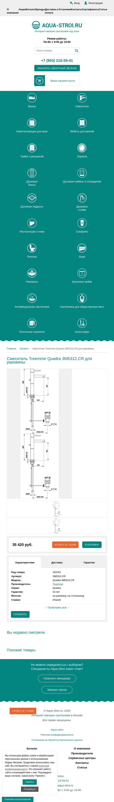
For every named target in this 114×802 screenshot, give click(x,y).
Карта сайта (57, 730)
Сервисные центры (82, 758)
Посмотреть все (56, 607)
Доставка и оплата (51, 11)
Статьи (103, 9)
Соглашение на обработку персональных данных (56, 740)
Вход (77, 3)
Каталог (30, 9)
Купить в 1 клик (64, 544)
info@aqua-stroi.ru (61, 785)
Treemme (58, 584)
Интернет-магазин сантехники (50, 715)
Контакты (76, 9)
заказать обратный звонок (57, 68)
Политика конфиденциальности (56, 735)
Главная (11, 348)
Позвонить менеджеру (57, 678)
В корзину (91, 544)
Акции (22, 9)
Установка (64, 9)
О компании (13, 11)
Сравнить (20, 614)
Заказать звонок (57, 689)
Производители (82, 753)
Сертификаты (90, 9)
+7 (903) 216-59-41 (57, 61)
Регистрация (96, 3)
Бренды (40, 9)
